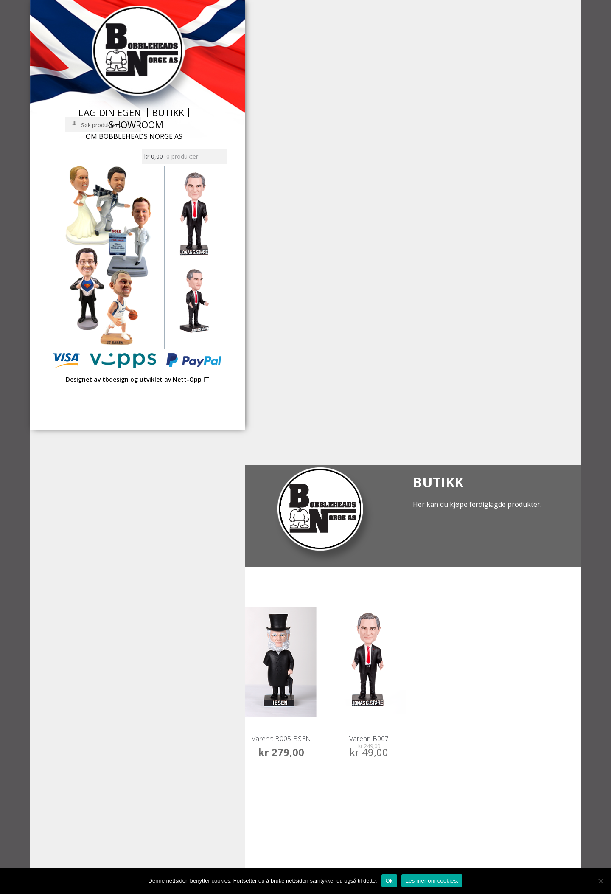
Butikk (168, 112)
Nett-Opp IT (191, 379)
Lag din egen (109, 112)
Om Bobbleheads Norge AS (134, 136)
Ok (389, 880)
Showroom (136, 124)
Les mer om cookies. (432, 880)
